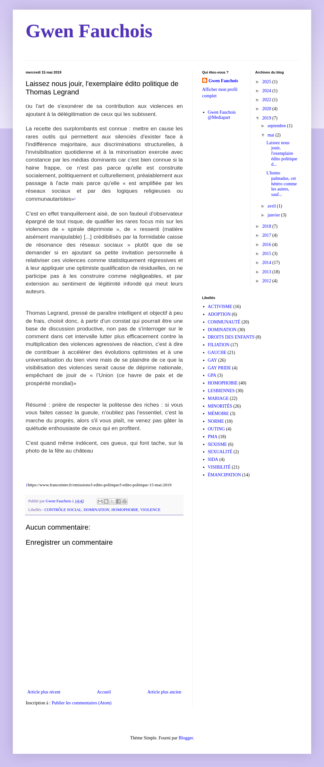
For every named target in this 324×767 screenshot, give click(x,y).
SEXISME (217, 444)
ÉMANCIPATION (224, 474)
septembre (277, 125)
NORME (216, 421)
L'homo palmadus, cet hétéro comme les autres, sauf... (281, 184)
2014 (267, 262)
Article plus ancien (164, 692)
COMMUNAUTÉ (224, 322)
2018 (267, 226)
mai (272, 135)
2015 (267, 253)
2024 (267, 90)
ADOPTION (219, 314)
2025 (267, 81)
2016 (267, 244)
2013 (267, 271)
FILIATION (219, 344)
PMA (212, 436)
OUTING (216, 429)
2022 (267, 99)
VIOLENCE (150, 509)
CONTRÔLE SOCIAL (62, 509)
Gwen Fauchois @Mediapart (222, 115)
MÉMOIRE (218, 413)
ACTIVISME (220, 306)
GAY (212, 360)
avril (272, 206)
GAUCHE (217, 352)
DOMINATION (96, 509)
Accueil (104, 692)
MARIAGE (218, 398)
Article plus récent (43, 692)
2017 (267, 235)
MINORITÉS (220, 406)
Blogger (186, 738)
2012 (267, 280)
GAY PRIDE (219, 368)
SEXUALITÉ (220, 451)
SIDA (213, 459)
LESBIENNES (221, 390)
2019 (267, 118)
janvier (274, 215)
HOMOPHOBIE (124, 509)
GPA (212, 375)
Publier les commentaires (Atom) (81, 703)
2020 (267, 108)
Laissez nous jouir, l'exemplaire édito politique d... (281, 153)
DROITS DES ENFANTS (231, 337)
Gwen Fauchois (89, 30)
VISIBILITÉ (219, 467)
